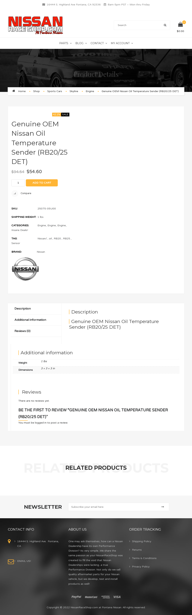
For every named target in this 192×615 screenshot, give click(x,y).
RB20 (57, 238)
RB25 (66, 238)
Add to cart (41, 182)
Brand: (16, 251)
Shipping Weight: (23, 217)
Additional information (30, 320)
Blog (79, 43)
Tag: (14, 238)
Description (22, 308)
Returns (137, 549)
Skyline (74, 91)
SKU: (14, 208)
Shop (36, 91)
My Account (120, 43)
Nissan (41, 251)
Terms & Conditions (144, 558)
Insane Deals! (19, 230)
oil (50, 238)
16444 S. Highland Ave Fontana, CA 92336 (74, 4)
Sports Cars (54, 91)
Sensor (15, 243)
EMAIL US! (24, 561)
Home (22, 91)
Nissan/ (42, 238)
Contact (97, 43)
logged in (40, 422)
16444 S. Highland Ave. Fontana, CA (38, 544)
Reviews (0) (22, 331)
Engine (90, 91)
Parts (63, 43)
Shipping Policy (141, 541)
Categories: (20, 225)
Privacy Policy (141, 566)
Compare (21, 193)
